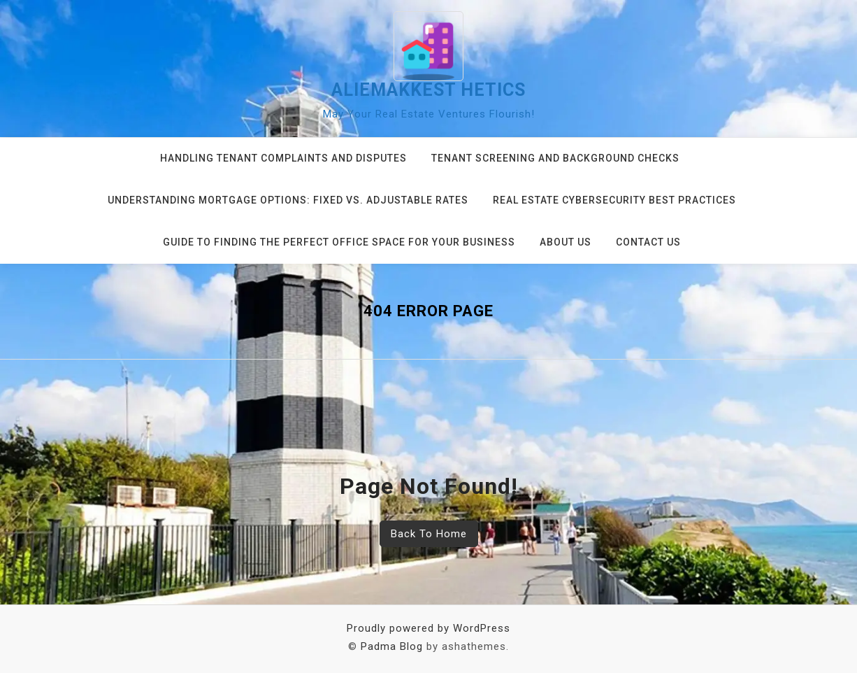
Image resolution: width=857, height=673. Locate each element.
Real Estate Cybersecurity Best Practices (614, 200)
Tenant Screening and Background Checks (555, 158)
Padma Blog (392, 646)
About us (565, 242)
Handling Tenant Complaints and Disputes (283, 158)
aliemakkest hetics (428, 90)
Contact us (648, 242)
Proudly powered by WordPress (428, 628)
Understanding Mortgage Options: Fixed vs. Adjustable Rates (288, 200)
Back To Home (429, 533)
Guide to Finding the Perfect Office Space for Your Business (339, 242)
